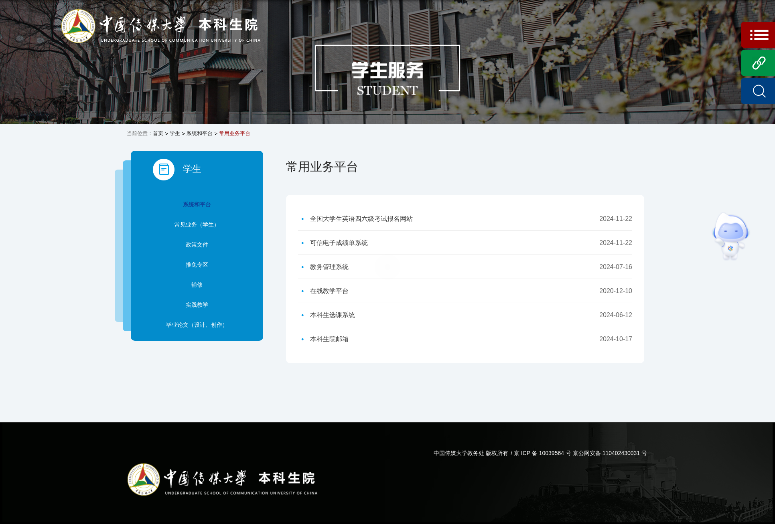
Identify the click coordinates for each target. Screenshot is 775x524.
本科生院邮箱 (329, 339)
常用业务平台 (234, 133)
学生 (175, 133)
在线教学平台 (329, 290)
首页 (158, 133)
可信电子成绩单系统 (339, 242)
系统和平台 (200, 133)
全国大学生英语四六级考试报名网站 (361, 218)
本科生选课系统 (332, 315)
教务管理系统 (329, 266)
